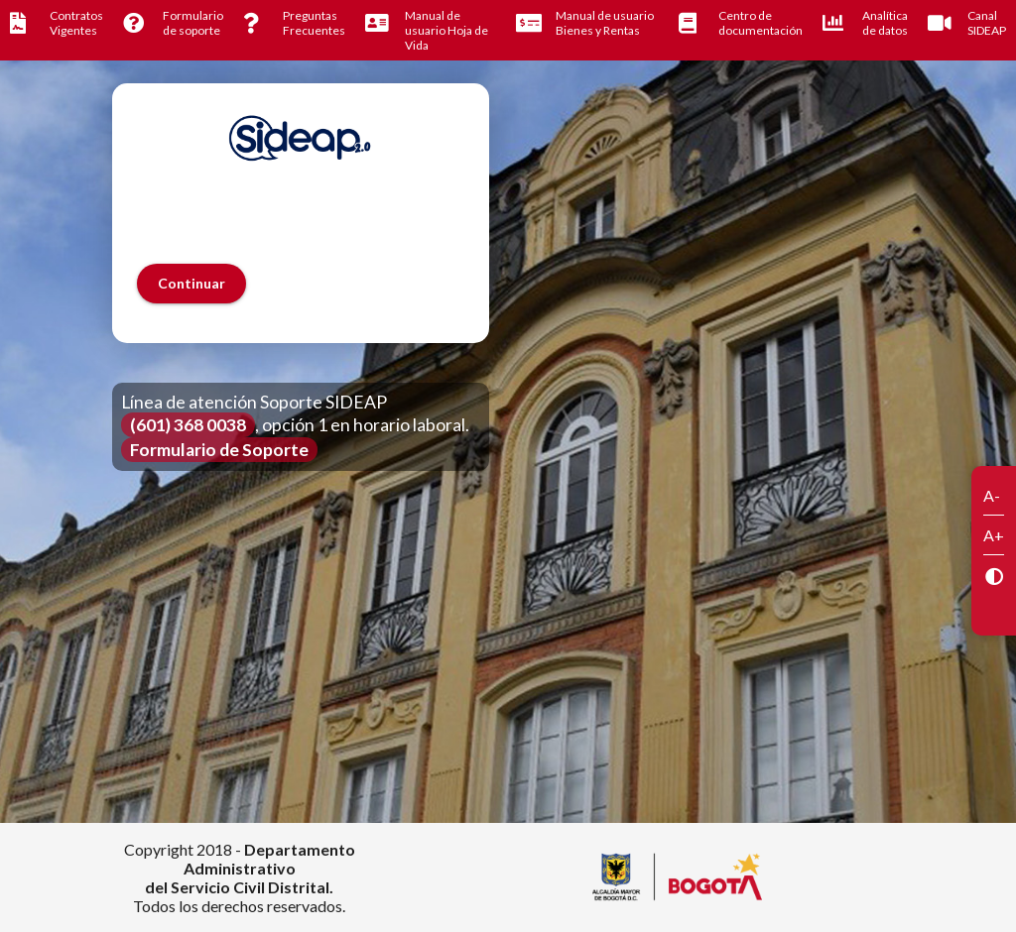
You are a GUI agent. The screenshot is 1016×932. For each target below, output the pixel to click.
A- (991, 495)
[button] (191, 283)
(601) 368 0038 (188, 424)
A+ (993, 534)
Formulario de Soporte (219, 449)
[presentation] (288, 225)
